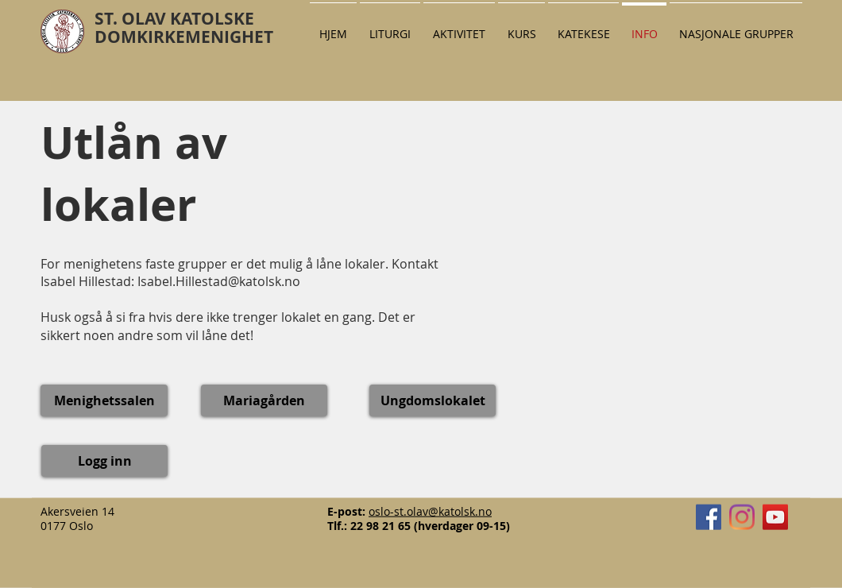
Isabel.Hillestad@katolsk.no (218, 281)
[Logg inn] (104, 461)
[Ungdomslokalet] (432, 400)
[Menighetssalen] (104, 400)
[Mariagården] (264, 400)
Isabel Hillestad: (89, 281)
